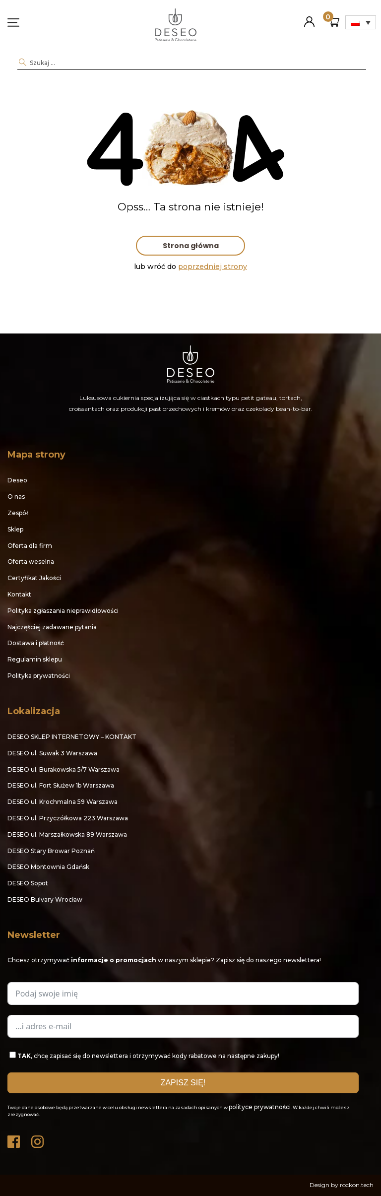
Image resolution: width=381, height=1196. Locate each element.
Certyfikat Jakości (34, 578)
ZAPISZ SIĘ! (183, 1082)
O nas (16, 496)
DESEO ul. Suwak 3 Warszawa (52, 753)
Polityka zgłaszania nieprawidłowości (63, 610)
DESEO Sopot (27, 883)
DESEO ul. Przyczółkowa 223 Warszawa (67, 818)
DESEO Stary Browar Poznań (51, 851)
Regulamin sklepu (34, 659)
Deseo (17, 480)
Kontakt (19, 594)
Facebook (14, 1139)
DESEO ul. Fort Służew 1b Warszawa (60, 785)
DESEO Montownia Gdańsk (48, 866)
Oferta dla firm (29, 545)
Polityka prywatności (38, 675)
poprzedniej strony (212, 266)
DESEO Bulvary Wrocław (44, 899)
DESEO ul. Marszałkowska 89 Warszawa (67, 834)
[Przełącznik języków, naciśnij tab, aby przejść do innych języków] (360, 22)
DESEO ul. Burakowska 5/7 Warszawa (63, 769)
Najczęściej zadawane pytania (52, 627)
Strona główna (191, 246)
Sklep (15, 529)
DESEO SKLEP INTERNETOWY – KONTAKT (71, 736)
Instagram (38, 1139)
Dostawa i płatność (35, 643)
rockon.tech (357, 1185)
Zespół (17, 513)
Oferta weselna (30, 561)
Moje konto (309, 17)
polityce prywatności (260, 1107)
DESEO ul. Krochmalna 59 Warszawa (62, 801)
